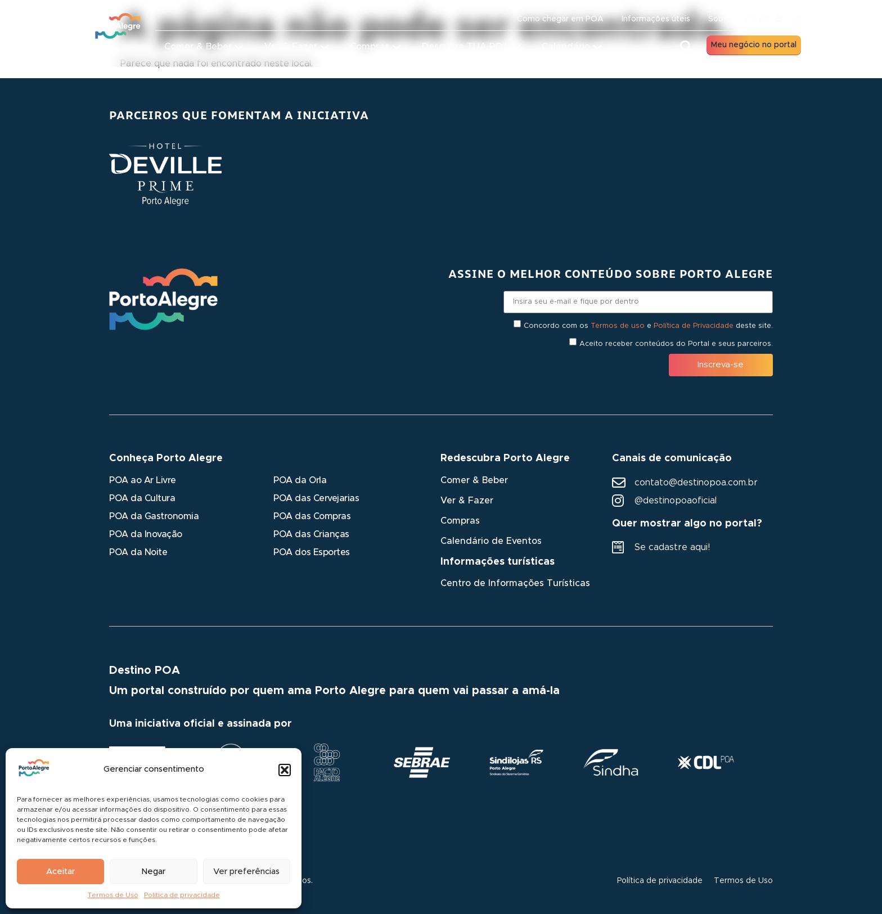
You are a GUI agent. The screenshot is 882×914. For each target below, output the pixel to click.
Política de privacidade (182, 895)
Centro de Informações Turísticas (515, 583)
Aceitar (60, 871)
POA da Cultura (142, 498)
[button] (284, 770)
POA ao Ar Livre (142, 480)
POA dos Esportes (311, 552)
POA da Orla (299, 480)
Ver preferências (246, 871)
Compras (460, 520)
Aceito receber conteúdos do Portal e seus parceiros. (676, 343)
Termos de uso (618, 325)
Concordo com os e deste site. (648, 325)
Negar (153, 871)
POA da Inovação (145, 534)
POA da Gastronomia (154, 516)
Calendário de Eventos (491, 541)
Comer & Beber (474, 480)
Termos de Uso (113, 895)
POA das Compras (311, 516)
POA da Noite (138, 552)
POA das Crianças (311, 534)
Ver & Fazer (466, 500)
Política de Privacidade (694, 325)
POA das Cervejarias (316, 498)
